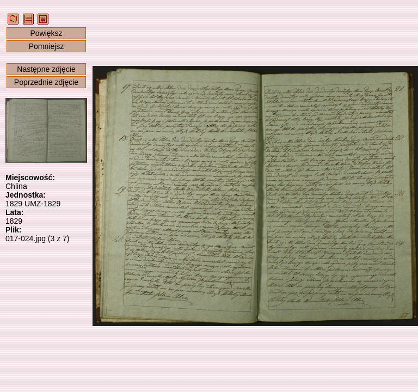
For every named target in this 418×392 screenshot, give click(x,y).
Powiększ (46, 33)
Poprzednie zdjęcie (46, 82)
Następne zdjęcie (46, 69)
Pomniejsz (46, 46)
